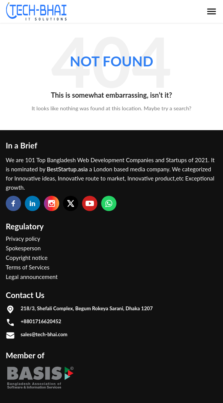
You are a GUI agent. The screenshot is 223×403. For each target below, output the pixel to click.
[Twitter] (70, 203)
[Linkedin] (32, 203)
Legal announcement (32, 276)
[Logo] (36, 11)
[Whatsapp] (108, 203)
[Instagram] (51, 203)
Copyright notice (27, 257)
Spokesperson (23, 248)
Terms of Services (28, 267)
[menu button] (211, 11)
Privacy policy (23, 238)
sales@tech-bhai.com (44, 334)
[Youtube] (89, 203)
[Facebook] (13, 203)
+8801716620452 (41, 321)
